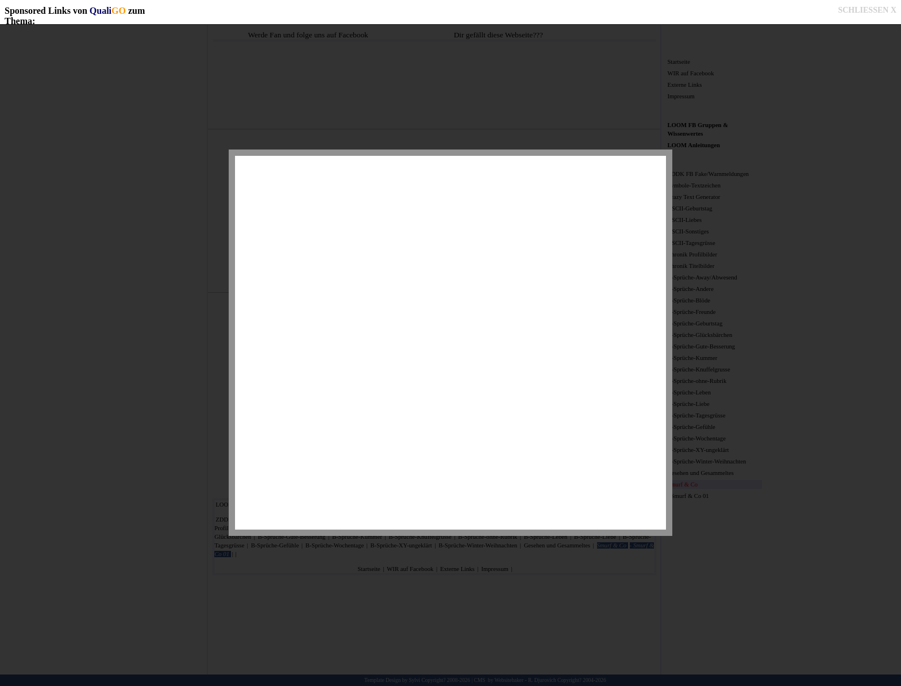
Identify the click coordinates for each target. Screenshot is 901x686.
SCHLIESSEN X (867, 10)
